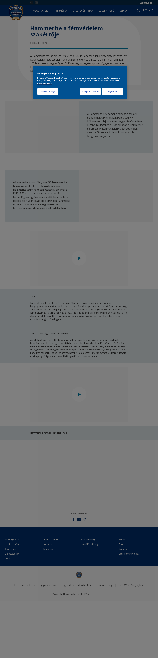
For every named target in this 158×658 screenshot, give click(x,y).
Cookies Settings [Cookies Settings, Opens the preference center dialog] (47, 91)
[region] (80, 82)
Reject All (112, 91)
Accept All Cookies (90, 91)
